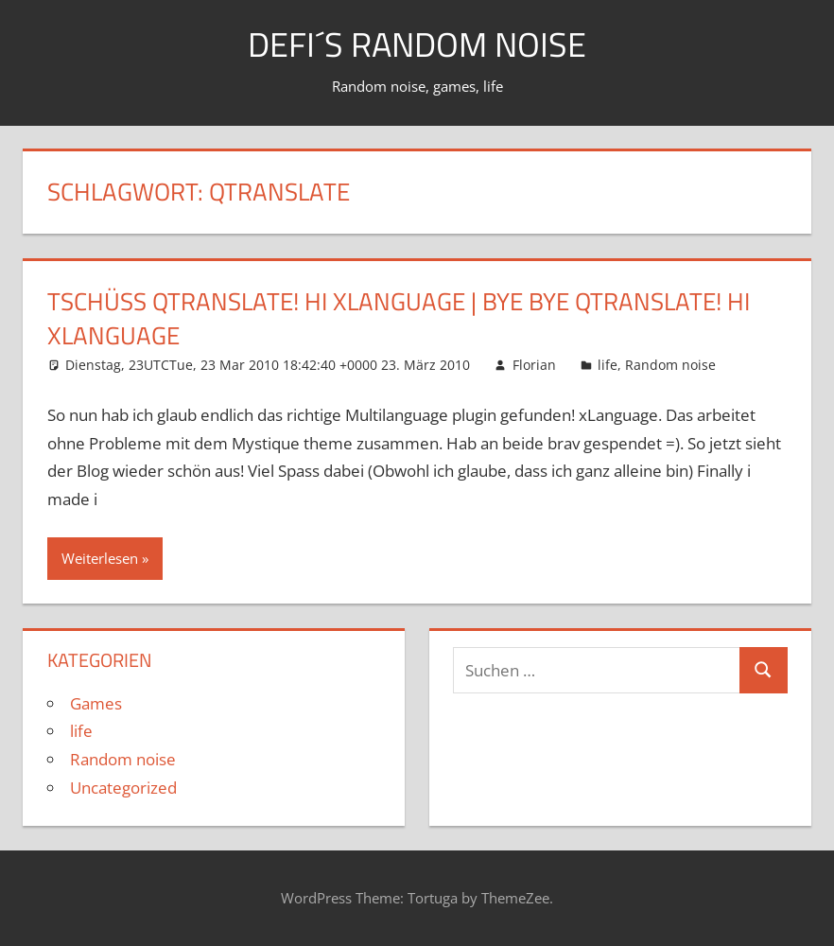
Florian (534, 365)
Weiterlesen (99, 558)
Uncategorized (123, 787)
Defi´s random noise (417, 44)
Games (96, 703)
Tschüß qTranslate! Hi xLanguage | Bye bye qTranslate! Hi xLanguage (398, 318)
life (607, 365)
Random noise (670, 365)
